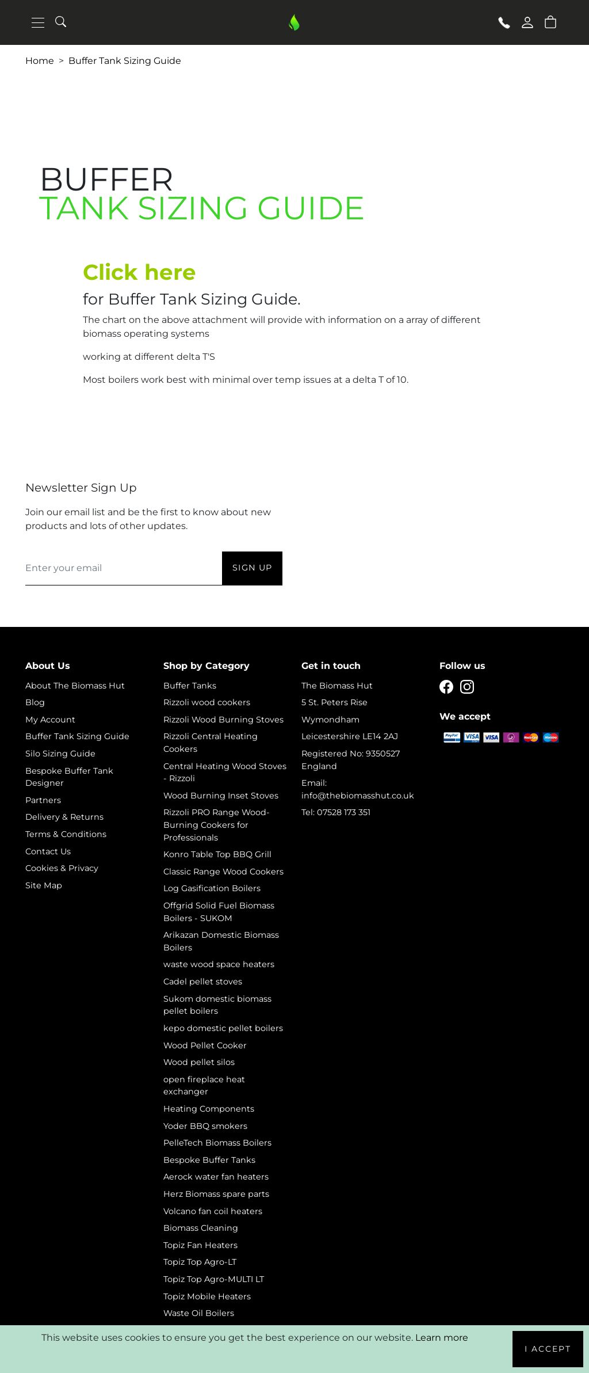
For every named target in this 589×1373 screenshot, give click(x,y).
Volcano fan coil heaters (212, 1211)
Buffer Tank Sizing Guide (124, 60)
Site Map (43, 885)
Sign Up (252, 567)
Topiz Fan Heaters (200, 1245)
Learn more (441, 1337)
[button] (550, 21)
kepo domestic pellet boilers (223, 1028)
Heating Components (208, 1109)
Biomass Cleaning (200, 1228)
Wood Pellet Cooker (205, 1045)
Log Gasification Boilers (212, 888)
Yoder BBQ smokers (205, 1126)
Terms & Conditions (65, 834)
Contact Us (48, 851)
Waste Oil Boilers (198, 1313)
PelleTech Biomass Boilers (217, 1143)
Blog (35, 702)
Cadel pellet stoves (202, 981)
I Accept (548, 1349)
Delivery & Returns (64, 817)
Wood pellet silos (199, 1062)
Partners (43, 800)
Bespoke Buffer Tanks (209, 1160)
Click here (139, 272)
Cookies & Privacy (61, 868)
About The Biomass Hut (75, 685)
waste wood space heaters (218, 964)
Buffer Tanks (189, 685)
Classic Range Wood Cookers (223, 871)
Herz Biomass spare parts (216, 1194)
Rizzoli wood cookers (206, 702)
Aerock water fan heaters (216, 1177)
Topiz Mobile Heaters (207, 1296)
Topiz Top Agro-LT (199, 1262)
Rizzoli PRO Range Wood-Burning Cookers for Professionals (216, 824)
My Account (50, 719)
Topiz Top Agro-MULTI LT (213, 1279)
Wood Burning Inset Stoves (220, 795)
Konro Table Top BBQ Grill (217, 854)
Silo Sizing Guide (60, 753)
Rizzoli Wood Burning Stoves (223, 719)
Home (39, 60)
